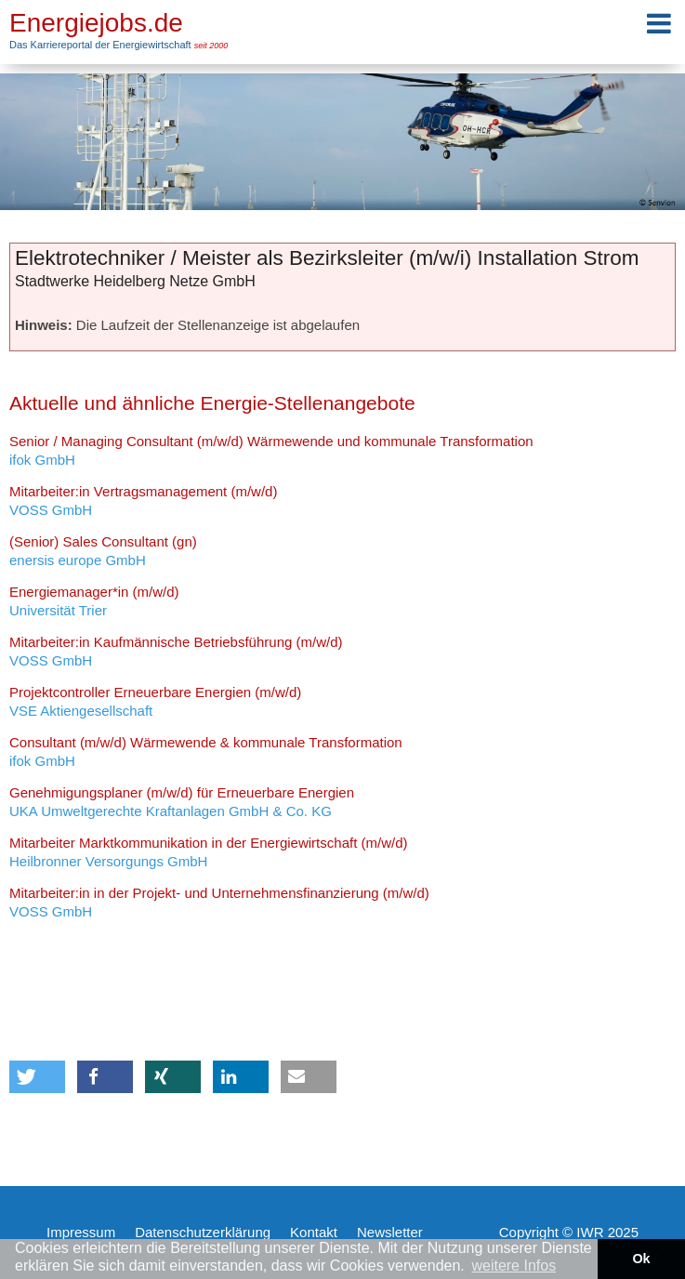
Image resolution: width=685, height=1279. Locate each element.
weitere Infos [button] (513, 1265)
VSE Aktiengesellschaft (155, 701)
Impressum (80, 1232)
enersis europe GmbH (103, 551)
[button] (37, 1077)
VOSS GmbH (143, 500)
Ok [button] (641, 1258)
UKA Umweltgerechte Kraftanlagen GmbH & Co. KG (181, 802)
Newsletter (390, 1232)
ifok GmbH (271, 450)
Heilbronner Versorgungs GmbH (208, 852)
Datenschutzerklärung (202, 1232)
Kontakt (313, 1232)
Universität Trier (94, 601)
